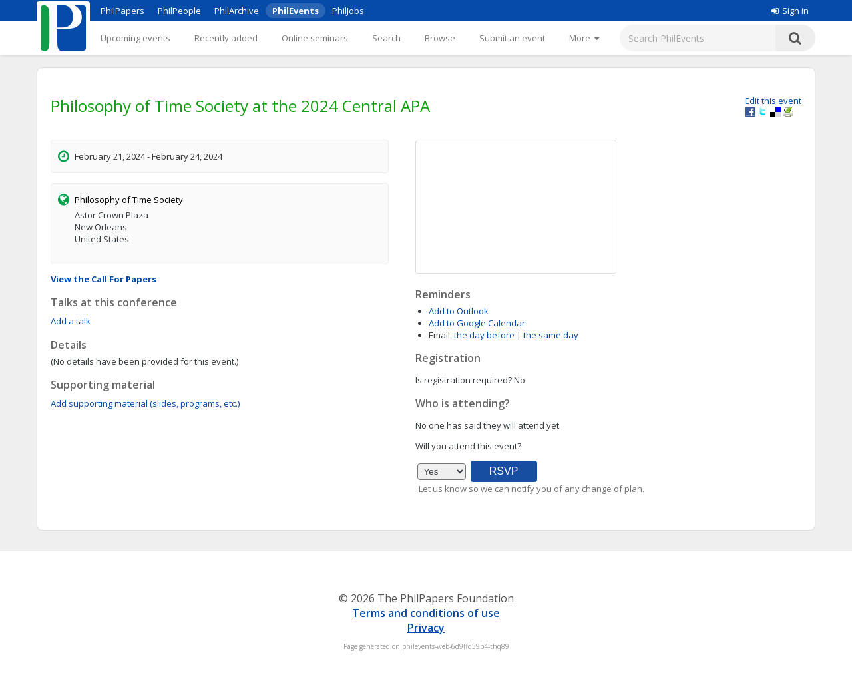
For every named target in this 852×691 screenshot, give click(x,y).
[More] (584, 38)
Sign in (790, 11)
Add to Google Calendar (477, 323)
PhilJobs (348, 11)
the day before (484, 335)
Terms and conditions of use (426, 613)
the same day (550, 335)
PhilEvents (295, 11)
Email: (440, 335)
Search (386, 38)
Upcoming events (135, 38)
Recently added (226, 38)
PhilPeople (179, 11)
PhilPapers (122, 11)
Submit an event (512, 38)
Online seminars (315, 38)
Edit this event (773, 101)
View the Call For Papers (103, 279)
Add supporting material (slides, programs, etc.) (145, 403)
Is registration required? (463, 380)
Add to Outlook (459, 311)
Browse (440, 38)
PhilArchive (236, 11)
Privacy (426, 627)
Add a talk (71, 321)
